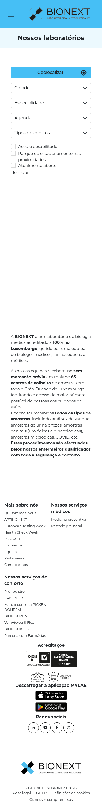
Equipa (10, 552)
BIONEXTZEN (15, 616)
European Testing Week (25, 526)
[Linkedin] (33, 727)
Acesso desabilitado (37, 146)
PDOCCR (12, 539)
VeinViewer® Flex (19, 622)
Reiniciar (20, 172)
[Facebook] (57, 727)
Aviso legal (21, 793)
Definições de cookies (71, 793)
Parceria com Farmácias (25, 636)
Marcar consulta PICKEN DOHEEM (25, 607)
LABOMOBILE (16, 598)
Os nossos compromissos (51, 799)
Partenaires (14, 558)
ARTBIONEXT (15, 519)
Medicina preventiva (68, 519)
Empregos (13, 545)
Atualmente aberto (37, 165)
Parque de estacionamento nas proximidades (49, 156)
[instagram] (68, 727)
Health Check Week (21, 532)
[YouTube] (45, 727)
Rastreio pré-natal (66, 526)
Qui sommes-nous (20, 513)
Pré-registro (14, 591)
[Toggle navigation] (11, 14)
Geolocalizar (50, 72)
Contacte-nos (16, 565)
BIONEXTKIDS (16, 629)
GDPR (41, 793)
